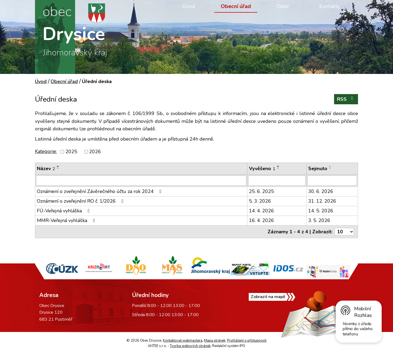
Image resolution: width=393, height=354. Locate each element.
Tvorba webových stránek (190, 346)
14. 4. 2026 (261, 211)
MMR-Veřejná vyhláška (67, 220)
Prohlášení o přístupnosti (246, 340)
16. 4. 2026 (261, 220)
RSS (346, 99)
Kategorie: (46, 151)
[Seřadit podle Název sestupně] (58, 168)
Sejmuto (317, 168)
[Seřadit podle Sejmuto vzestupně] (330, 166)
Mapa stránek (214, 340)
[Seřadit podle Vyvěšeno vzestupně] (278, 166)
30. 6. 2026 (320, 191)
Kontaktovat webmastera (182, 340)
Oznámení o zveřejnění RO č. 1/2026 (81, 201)
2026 (95, 151)
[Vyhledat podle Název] (141, 181)
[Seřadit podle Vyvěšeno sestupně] (278, 168)
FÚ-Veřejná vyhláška (64, 211)
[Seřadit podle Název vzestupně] (58, 166)
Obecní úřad (236, 6)
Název (46, 168)
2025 (71, 151)
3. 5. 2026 (319, 220)
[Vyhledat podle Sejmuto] (332, 181)
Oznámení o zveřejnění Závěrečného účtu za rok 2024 (100, 191)
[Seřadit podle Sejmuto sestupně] (330, 168)
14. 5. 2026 (320, 211)
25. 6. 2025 (261, 191)
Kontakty (329, 6)
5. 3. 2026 (260, 201)
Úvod (188, 6)
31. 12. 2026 (322, 201)
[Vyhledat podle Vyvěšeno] (277, 181)
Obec (282, 6)
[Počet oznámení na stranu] (344, 231)
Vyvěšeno (262, 168)
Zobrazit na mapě (272, 301)
